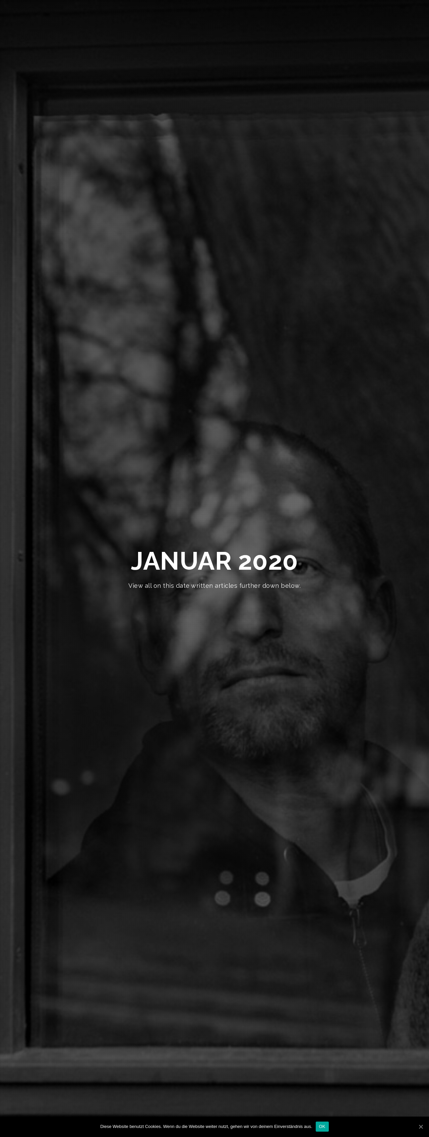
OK (322, 1126)
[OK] (420, 1126)
